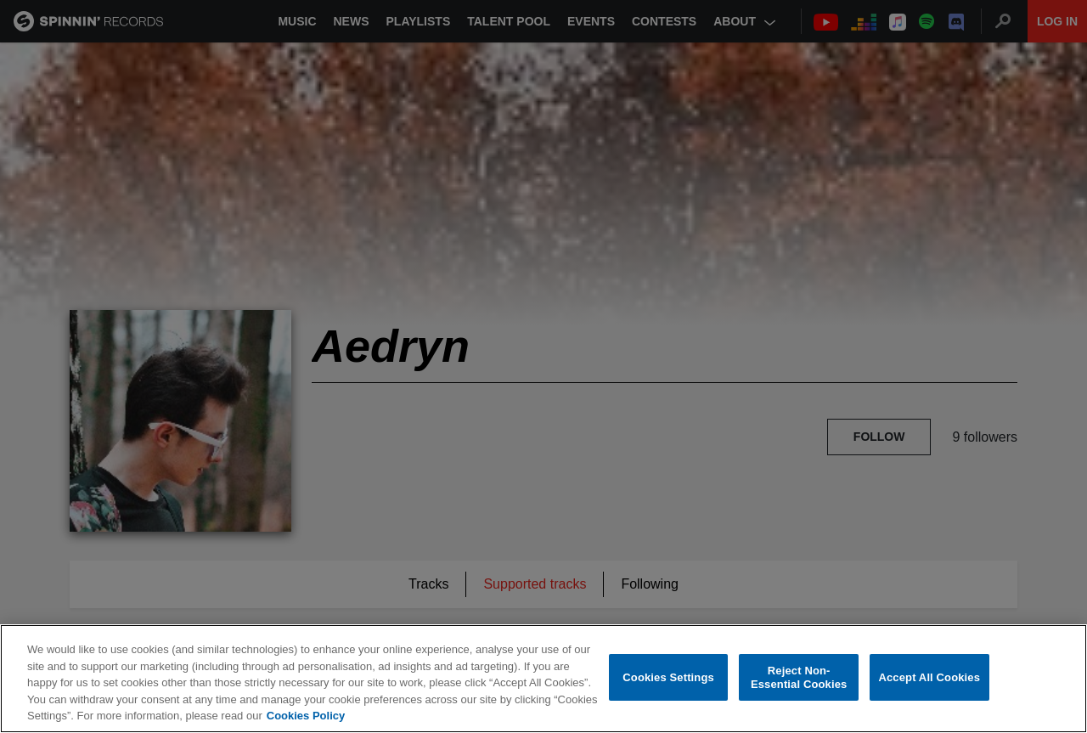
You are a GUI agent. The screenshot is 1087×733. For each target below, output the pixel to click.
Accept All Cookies (929, 677)
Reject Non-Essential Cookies (799, 677)
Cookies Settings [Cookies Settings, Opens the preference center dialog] (668, 677)
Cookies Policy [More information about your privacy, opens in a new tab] (306, 715)
